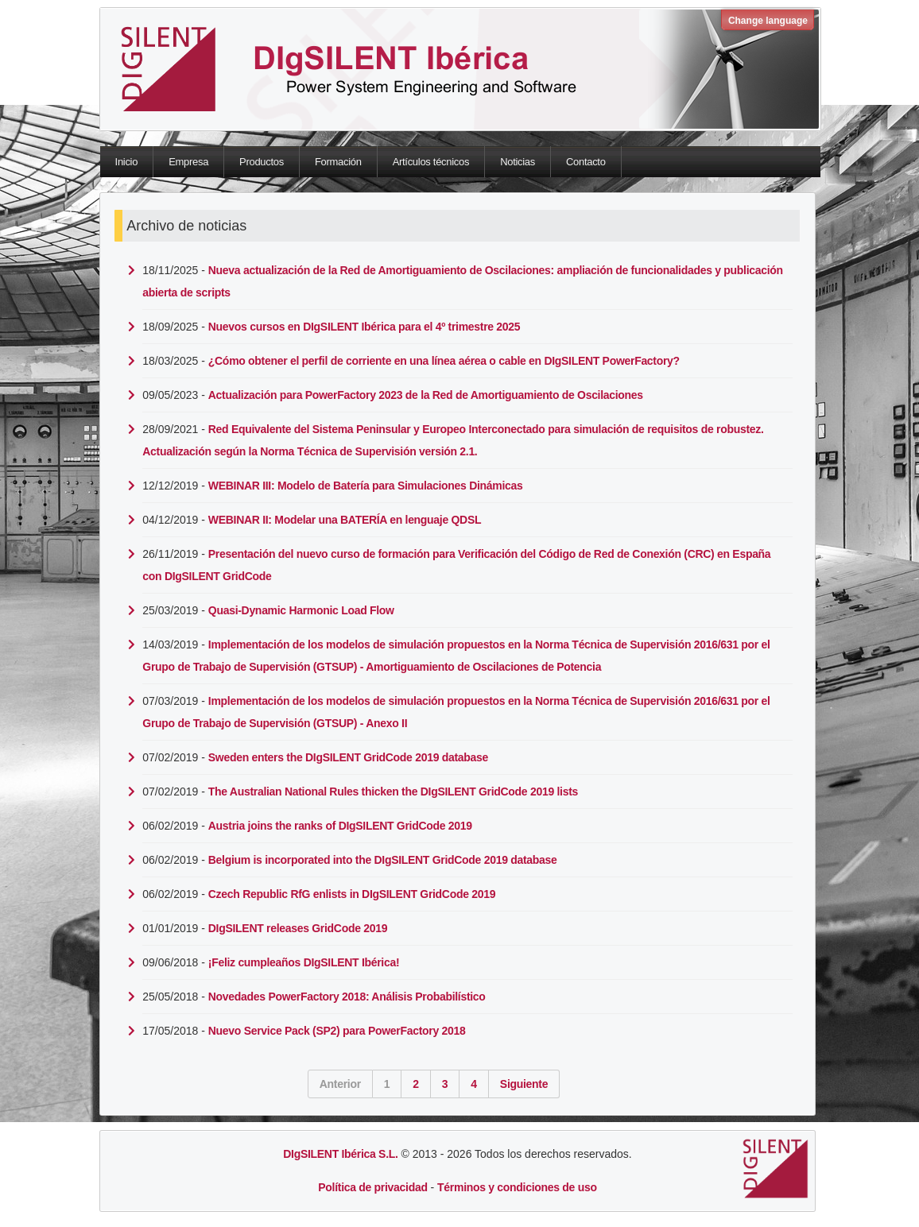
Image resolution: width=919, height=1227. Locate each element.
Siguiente (524, 1084)
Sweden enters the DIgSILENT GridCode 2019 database (348, 757)
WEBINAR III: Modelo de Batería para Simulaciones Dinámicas (365, 485)
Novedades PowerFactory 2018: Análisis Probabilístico (347, 996)
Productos (261, 162)
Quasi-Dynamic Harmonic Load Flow (301, 610)
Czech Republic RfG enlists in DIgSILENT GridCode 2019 (351, 894)
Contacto (586, 162)
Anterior (340, 1084)
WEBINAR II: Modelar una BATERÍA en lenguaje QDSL (344, 519)
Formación (338, 162)
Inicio (126, 162)
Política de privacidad (372, 1187)
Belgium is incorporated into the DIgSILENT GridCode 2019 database (382, 859)
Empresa (188, 162)
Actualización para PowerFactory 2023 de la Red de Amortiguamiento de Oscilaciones (425, 395)
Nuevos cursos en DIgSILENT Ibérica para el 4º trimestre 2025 (364, 326)
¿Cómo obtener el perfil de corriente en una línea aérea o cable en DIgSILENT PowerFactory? (444, 360)
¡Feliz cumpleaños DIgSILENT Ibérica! (303, 962)
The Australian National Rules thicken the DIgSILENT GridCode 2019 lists (393, 791)
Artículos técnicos (431, 162)
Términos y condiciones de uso (517, 1187)
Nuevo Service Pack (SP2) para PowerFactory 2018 (337, 1030)
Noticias (517, 162)
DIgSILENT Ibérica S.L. (340, 1154)
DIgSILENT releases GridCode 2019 (297, 928)
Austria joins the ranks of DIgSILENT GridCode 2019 (340, 825)
